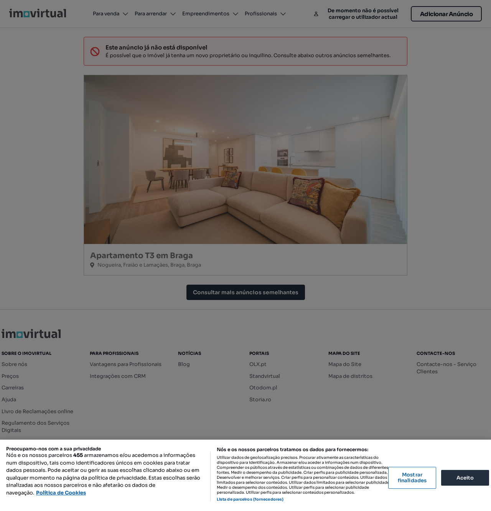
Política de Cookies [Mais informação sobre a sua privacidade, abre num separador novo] (61, 493)
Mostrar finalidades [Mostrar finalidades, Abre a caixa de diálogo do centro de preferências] (412, 477)
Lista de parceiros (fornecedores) (250, 499)
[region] (245, 475)
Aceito (465, 477)
